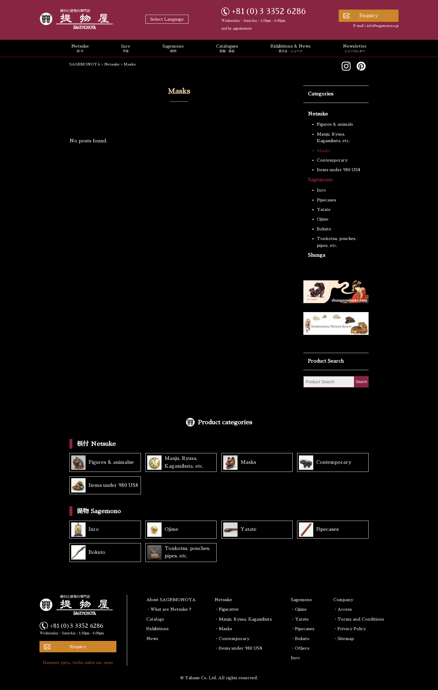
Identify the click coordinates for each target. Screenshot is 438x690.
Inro (125, 49)
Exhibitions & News (290, 49)
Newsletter (355, 49)
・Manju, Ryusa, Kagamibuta (243, 619)
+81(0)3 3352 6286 (269, 11)
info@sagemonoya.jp (383, 26)
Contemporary (332, 160)
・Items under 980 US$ (238, 648)
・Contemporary (232, 638)
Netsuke (80, 49)
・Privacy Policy (349, 629)
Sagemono (173, 49)
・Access (342, 609)
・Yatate (300, 619)
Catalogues (227, 49)
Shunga (316, 255)
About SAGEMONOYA (171, 600)
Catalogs (155, 619)
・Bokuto (300, 638)
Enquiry (368, 15)
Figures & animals (335, 124)
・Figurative (227, 609)
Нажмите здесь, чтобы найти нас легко (78, 662)
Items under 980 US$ (338, 170)
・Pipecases (302, 629)
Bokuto (324, 229)
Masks (323, 150)
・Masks (223, 629)
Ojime (322, 219)
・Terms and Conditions (358, 619)
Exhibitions (157, 629)
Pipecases (326, 200)
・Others (300, 648)
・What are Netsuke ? (168, 609)
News (152, 638)
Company (343, 600)
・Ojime (299, 609)
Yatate (324, 209)
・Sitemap (343, 638)
